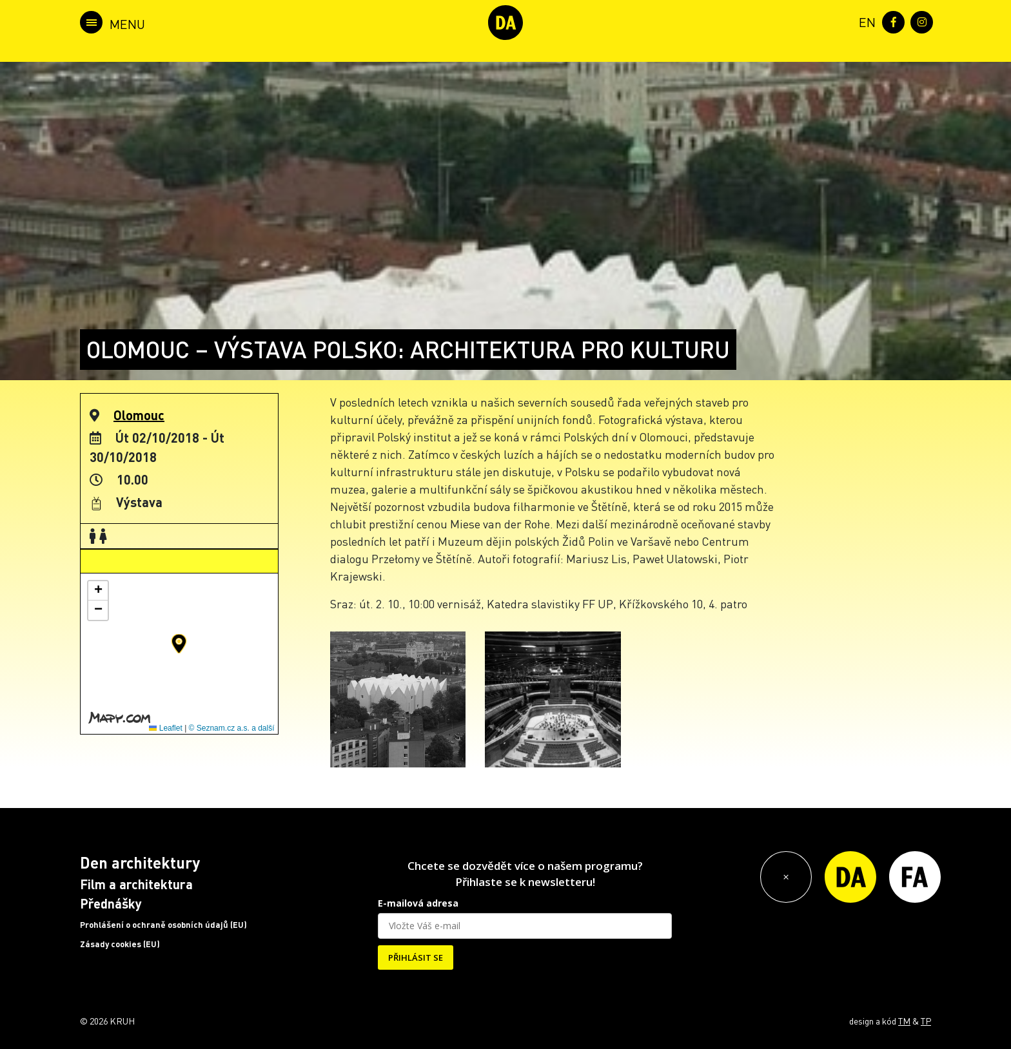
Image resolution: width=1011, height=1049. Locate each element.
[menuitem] (865, 21)
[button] (179, 643)
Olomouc (138, 415)
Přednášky (111, 903)
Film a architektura (136, 884)
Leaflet (165, 728)
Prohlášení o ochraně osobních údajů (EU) (163, 924)
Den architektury (140, 862)
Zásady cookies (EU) (120, 944)
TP (926, 1020)
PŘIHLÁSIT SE (415, 957)
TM (904, 1020)
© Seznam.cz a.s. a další (232, 728)
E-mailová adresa (418, 903)
